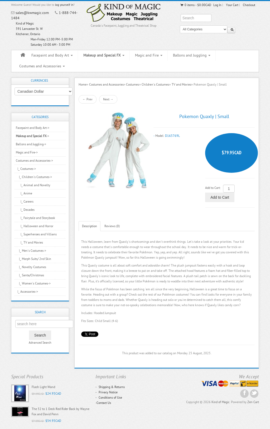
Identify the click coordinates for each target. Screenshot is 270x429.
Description (89, 226)
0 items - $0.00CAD (195, 5)
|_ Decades (25, 210)
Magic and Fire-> (27, 152)
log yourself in (64, 5)
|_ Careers (24, 201)
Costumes (132, 84)
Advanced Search (40, 342)
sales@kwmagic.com (32, 13)
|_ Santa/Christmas (30, 275)
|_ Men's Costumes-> (31, 251)
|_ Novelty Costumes (31, 267)
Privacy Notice (106, 392)
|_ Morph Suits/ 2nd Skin (33, 259)
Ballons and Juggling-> (31, 144)
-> (32, 136)
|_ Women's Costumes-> (33, 283)
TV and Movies (181, 84)
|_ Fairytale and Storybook (35, 218)
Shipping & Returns (110, 387)
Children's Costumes (155, 84)
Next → (108, 99)
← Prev (88, 99)
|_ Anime (24, 193)
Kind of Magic (220, 402)
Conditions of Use (108, 397)
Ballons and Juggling (191, 55)
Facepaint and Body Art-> (32, 128)
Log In (217, 5)
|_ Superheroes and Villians (36, 234)
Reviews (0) (112, 226)
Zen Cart (253, 402)
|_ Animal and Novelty (33, 185)
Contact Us (104, 403)
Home (82, 84)
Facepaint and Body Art (52, 55)
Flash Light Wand (43, 387)
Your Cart (232, 5)
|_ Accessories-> (27, 291)
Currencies (39, 80)
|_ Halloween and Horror (34, 226)
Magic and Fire (148, 55)
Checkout (249, 5)
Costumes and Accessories (42, 66)
